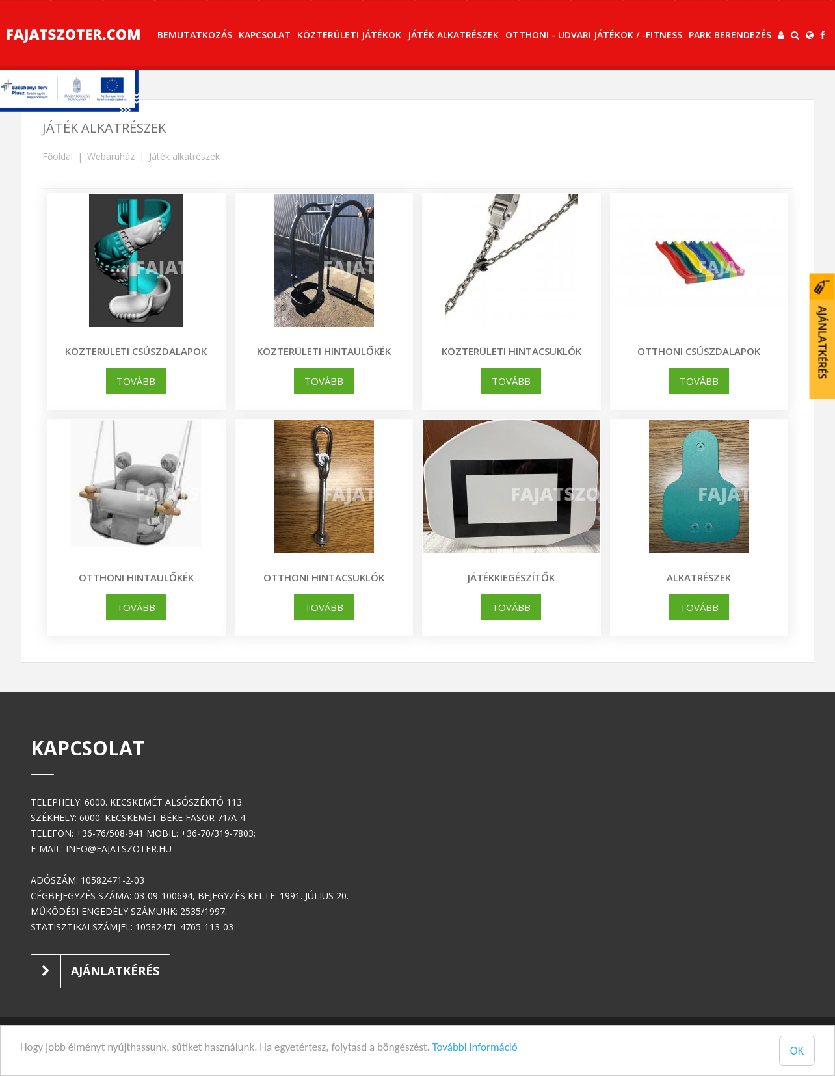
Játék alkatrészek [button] (453, 35)
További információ (475, 1047)
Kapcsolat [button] (265, 35)
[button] (781, 35)
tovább (135, 380)
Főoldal (57, 156)
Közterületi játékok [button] (349, 35)
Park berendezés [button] (730, 35)
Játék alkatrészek (184, 156)
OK (797, 1050)
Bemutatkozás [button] (194, 35)
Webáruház (111, 156)
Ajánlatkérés (95, 971)
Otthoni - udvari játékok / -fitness (593, 35)
